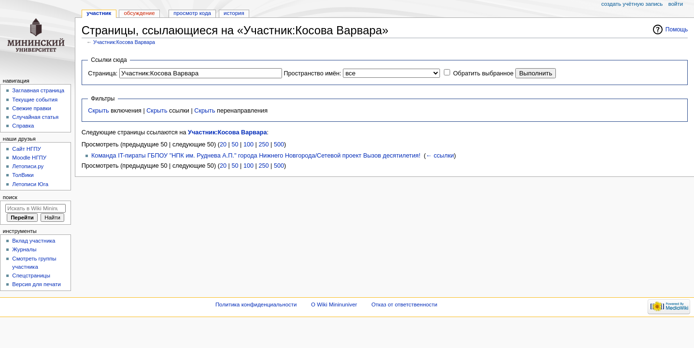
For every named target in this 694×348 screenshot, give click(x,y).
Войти (675, 4)
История (234, 13)
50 (234, 144)
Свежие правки (31, 108)
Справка (23, 126)
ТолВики (22, 175)
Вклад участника (33, 241)
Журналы (24, 249)
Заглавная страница (38, 90)
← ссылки (440, 155)
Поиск (10, 197)
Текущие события (34, 99)
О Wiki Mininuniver (334, 304)
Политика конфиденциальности (256, 304)
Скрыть (98, 110)
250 (263, 144)
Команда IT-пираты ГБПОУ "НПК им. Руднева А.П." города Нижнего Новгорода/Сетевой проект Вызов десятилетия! (255, 155)
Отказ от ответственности (404, 304)
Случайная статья (35, 117)
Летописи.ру (27, 166)
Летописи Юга (30, 184)
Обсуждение (139, 13)
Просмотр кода (192, 13)
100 (248, 144)
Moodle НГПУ (29, 157)
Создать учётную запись (632, 4)
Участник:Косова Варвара (124, 42)
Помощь (677, 29)
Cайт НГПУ (26, 149)
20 (223, 144)
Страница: (102, 73)
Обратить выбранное (483, 73)
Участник (98, 13)
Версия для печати (36, 284)
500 (279, 144)
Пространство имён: (312, 73)
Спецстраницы (31, 275)
